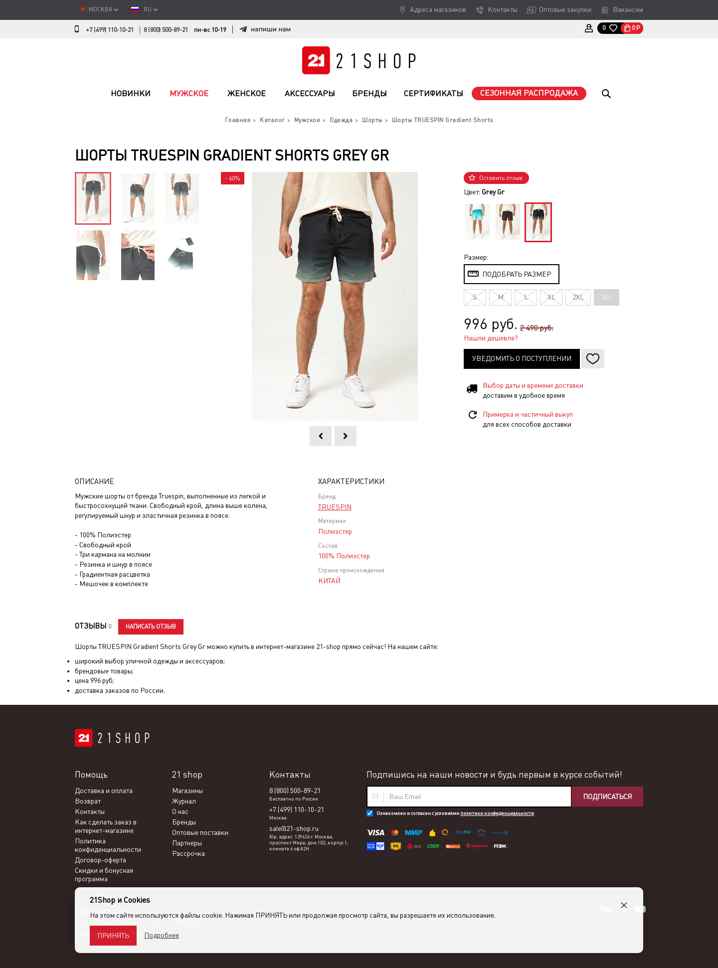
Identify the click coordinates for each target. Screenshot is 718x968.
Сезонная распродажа (529, 93)
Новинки (131, 93)
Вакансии (628, 9)
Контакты (503, 9)
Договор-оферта (100, 860)
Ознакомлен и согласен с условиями (455, 813)
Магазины (187, 791)
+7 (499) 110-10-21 (110, 29)
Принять (113, 936)
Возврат (88, 801)
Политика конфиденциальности (108, 845)
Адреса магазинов (438, 9)
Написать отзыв (151, 626)
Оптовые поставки (200, 832)
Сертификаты (433, 93)
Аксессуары (310, 93)
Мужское (189, 93)
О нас (180, 811)
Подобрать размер (516, 274)
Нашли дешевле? (491, 338)
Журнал (184, 801)
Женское (246, 93)
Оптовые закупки (565, 9)
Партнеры (187, 843)
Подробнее (161, 935)
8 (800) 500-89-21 (166, 29)
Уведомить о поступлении (521, 358)
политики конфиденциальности (497, 813)
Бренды (369, 93)
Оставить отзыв (501, 177)
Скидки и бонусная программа (104, 874)
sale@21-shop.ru (294, 828)
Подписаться (607, 797)
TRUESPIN (335, 507)
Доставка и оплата (104, 791)
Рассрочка (188, 853)
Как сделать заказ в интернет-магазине (106, 826)
